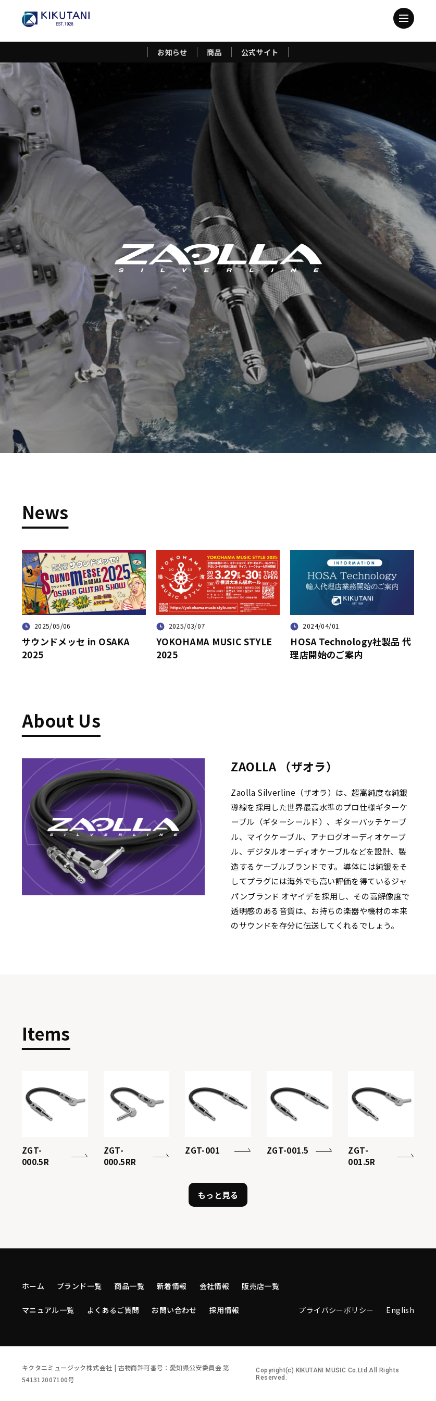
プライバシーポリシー (335, 1310)
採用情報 (224, 1310)
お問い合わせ (174, 1310)
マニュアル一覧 (48, 1310)
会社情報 (215, 1286)
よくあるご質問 (113, 1310)
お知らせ (172, 52)
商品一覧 (129, 1286)
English (400, 1310)
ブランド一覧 (79, 1286)
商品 (214, 52)
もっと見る (218, 1194)
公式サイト (260, 52)
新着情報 (172, 1286)
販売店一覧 (260, 1286)
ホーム (33, 1286)
